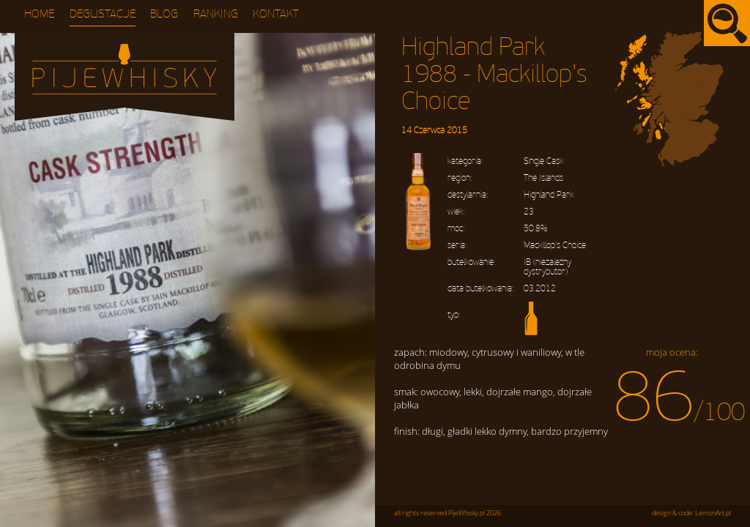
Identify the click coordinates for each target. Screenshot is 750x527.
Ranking (215, 13)
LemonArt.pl (713, 513)
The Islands (543, 178)
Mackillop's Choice (555, 245)
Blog (164, 13)
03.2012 (540, 289)
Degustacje (102, 13)
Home (39, 13)
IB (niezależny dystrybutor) (547, 267)
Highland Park (548, 195)
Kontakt (276, 13)
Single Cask (543, 161)
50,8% (535, 228)
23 (529, 212)
